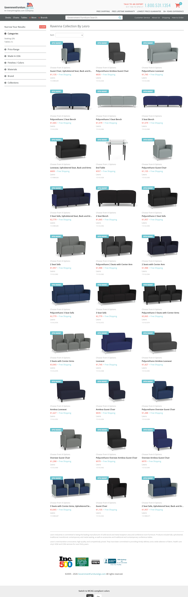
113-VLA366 (100, 129)
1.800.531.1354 (158, 5)
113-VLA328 (100, 177)
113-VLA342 (100, 468)
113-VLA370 (54, 323)
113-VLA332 (100, 516)
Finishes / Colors (16, 62)
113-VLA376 (54, 371)
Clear (42, 27)
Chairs (16, 17)
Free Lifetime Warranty (123, 11)
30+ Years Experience (173, 11)
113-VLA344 (146, 468)
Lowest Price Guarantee (149, 11)
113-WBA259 (54, 81)
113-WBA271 (146, 516)
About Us (156, 17)
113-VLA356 (100, 226)
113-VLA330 (146, 177)
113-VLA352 (54, 419)
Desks (8, 17)
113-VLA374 (146, 323)
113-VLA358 (146, 226)
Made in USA (14, 56)
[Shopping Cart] (178, 5)
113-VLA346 (146, 81)
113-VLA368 (146, 129)
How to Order (178, 17)
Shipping (166, 17)
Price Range (13, 49)
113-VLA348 (100, 371)
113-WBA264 (54, 177)
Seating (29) (9, 38)
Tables (24, 17)
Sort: (52, 35)
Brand (11, 76)
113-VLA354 (54, 129)
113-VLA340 (54, 468)
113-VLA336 (100, 419)
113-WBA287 (54, 516)
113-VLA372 (100, 323)
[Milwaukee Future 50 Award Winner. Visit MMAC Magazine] (96, 562)
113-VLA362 (100, 274)
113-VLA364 (146, 274)
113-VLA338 (146, 419)
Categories (13, 33)
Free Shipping (103, 11)
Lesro (52, 77)
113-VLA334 (100, 81)
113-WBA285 (54, 226)
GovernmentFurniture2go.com (92, 574)
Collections (13, 82)
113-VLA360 (54, 274)
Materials (12, 69)
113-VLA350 (146, 371)
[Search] (119, 17)
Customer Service (142, 17)
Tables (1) (8, 42)
